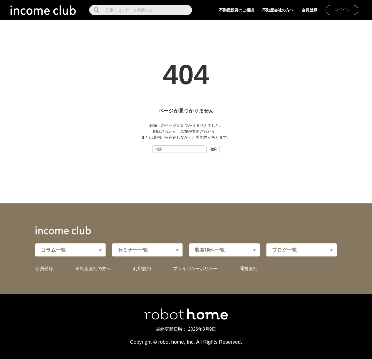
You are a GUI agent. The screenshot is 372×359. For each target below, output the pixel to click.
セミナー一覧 (133, 250)
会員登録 (309, 10)
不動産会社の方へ (277, 10)
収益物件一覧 (210, 250)
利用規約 (142, 268)
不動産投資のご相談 (236, 10)
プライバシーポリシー (195, 268)
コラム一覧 (53, 250)
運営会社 (249, 268)
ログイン (342, 10)
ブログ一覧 (284, 250)
